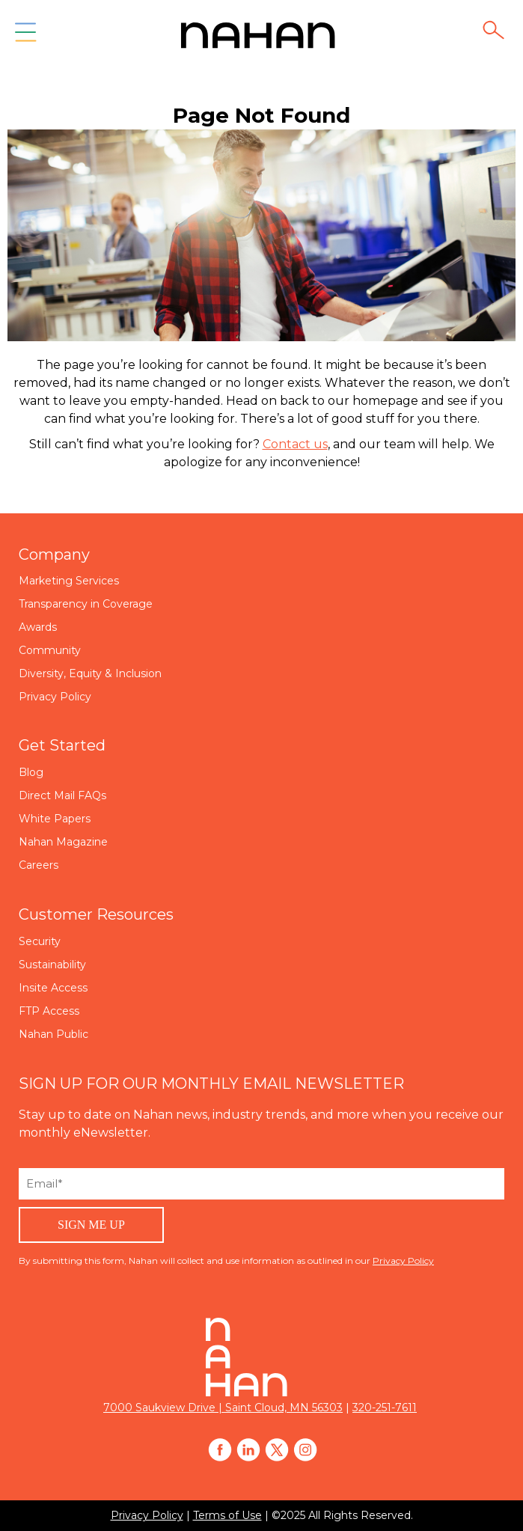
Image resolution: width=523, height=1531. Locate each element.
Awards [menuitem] (38, 627)
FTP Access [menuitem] (49, 1011)
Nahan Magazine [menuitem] (63, 842)
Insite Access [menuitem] (53, 987)
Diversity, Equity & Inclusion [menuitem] (90, 673)
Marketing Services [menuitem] (69, 580)
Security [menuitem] (40, 941)
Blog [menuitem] (31, 772)
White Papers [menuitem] (55, 818)
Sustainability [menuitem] (52, 964)
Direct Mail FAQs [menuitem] (62, 795)
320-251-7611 (384, 1407)
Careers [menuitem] (38, 865)
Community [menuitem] (50, 650)
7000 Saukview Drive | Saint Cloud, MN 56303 (223, 1407)
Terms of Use (227, 1515)
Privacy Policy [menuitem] (55, 696)
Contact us (295, 444)
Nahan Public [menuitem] (53, 1034)
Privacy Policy (403, 1260)
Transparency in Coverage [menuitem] (86, 604)
